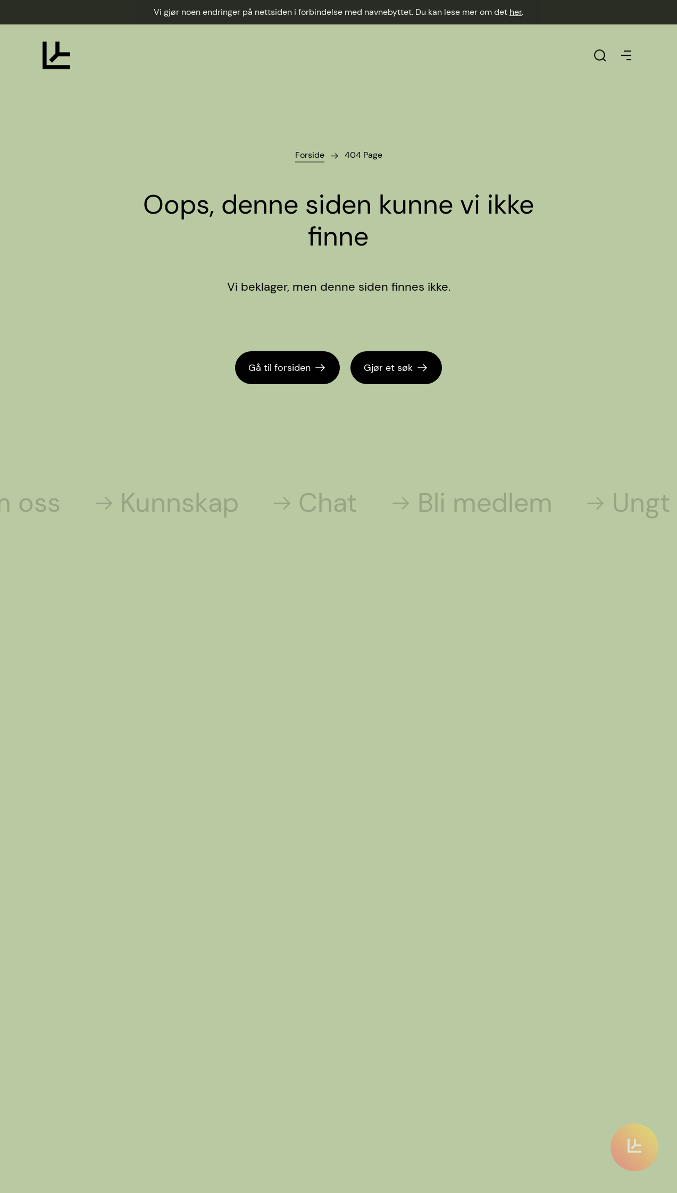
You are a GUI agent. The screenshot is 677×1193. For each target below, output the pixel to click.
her (515, 12)
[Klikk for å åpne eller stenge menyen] (626, 55)
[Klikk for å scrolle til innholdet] (634, 1137)
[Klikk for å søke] (600, 55)
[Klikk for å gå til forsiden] (56, 55)
